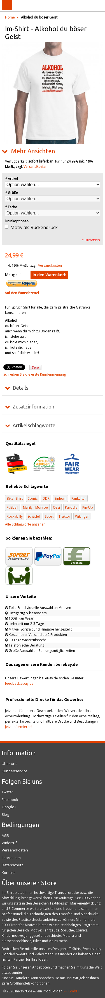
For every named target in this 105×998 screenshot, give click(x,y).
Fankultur (78, 498)
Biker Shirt (15, 498)
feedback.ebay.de (19, 683)
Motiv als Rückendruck (34, 227)
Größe (11, 192)
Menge (11, 274)
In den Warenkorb (49, 275)
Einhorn (61, 498)
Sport (49, 516)
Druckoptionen (17, 221)
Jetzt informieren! (18, 726)
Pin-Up (87, 507)
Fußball (12, 507)
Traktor (64, 516)
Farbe (11, 207)
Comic (32, 498)
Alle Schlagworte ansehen (25, 524)
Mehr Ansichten (33, 151)
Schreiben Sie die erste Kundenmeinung (34, 374)
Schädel (33, 516)
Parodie (71, 507)
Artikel (11, 178)
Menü (7, 5)
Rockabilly (15, 516)
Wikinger (82, 516)
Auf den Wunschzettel (22, 293)
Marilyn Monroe (35, 507)
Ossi (56, 507)
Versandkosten (35, 166)
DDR (46, 498)
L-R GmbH (71, 991)
